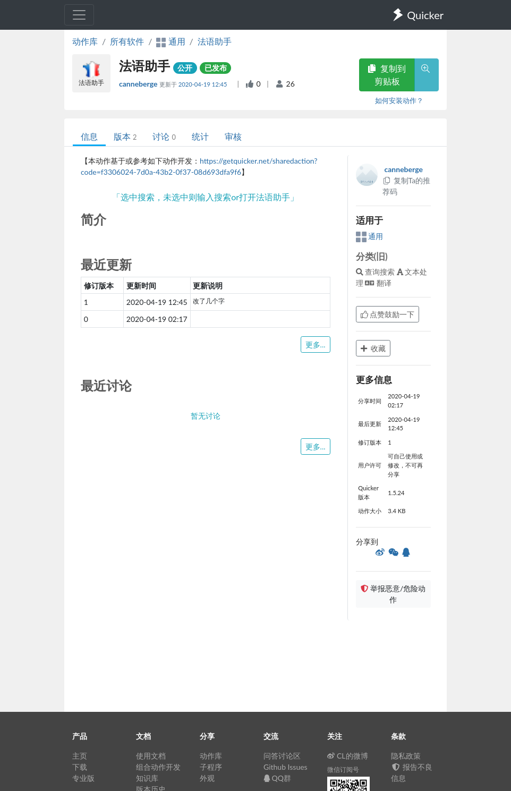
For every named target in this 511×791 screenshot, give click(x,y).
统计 (200, 136)
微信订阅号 (343, 769)
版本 (125, 136)
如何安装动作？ (399, 100)
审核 (233, 136)
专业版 (83, 778)
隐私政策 (406, 755)
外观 (207, 778)
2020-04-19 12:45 (203, 84)
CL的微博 (347, 755)
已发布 (216, 67)
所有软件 (127, 41)
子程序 (211, 766)
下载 (79, 766)
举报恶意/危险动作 (393, 594)
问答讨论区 (282, 755)
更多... (315, 344)
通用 (370, 236)
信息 (89, 136)
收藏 (373, 348)
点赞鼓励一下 (388, 314)
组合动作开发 (158, 766)
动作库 (85, 41)
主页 (79, 755)
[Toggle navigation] (79, 14)
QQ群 (277, 778)
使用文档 (151, 755)
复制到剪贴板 (386, 74)
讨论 (163, 136)
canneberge (139, 83)
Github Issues (285, 766)
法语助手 (215, 41)
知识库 (147, 778)
